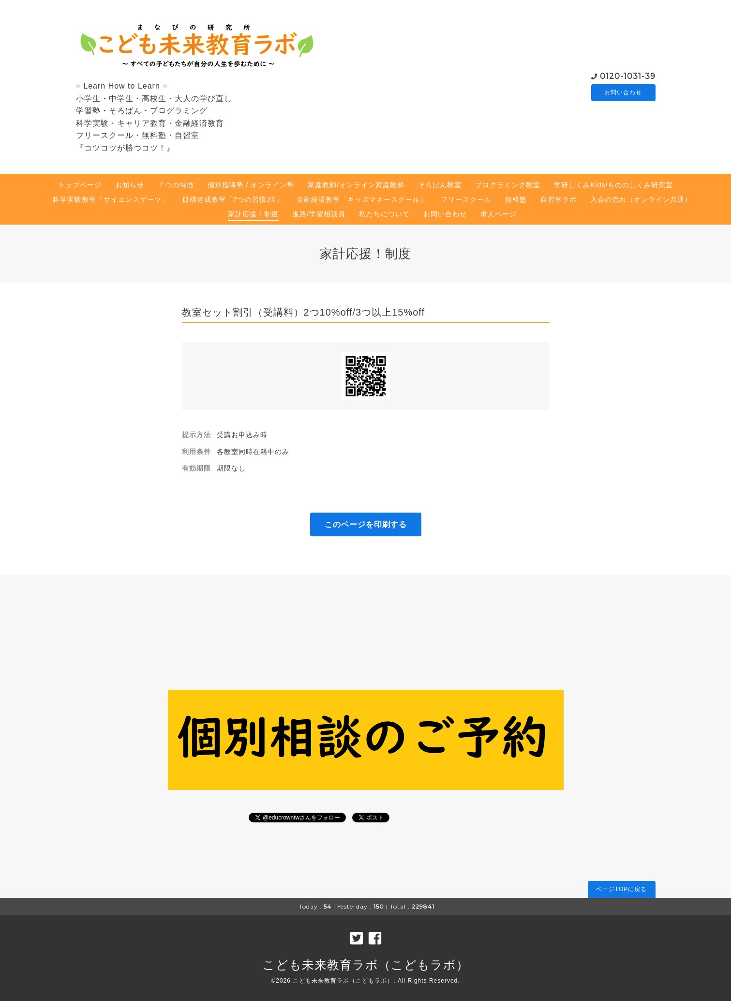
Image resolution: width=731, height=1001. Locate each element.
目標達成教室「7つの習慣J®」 (232, 199)
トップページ (80, 185)
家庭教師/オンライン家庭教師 (356, 185)
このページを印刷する (366, 524)
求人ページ (498, 214)
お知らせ (129, 185)
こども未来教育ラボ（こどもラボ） (366, 964)
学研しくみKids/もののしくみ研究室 (613, 185)
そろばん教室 (440, 185)
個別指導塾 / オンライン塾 (251, 185)
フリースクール (466, 199)
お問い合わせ (623, 92)
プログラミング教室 (507, 185)
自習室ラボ (558, 199)
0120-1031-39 (628, 75)
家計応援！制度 (253, 214)
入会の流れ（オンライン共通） (641, 199)
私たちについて (384, 214)
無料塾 (516, 199)
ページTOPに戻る (621, 889)
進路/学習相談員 (318, 214)
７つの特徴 (176, 185)
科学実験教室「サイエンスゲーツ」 (111, 199)
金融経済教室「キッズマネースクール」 (362, 199)
